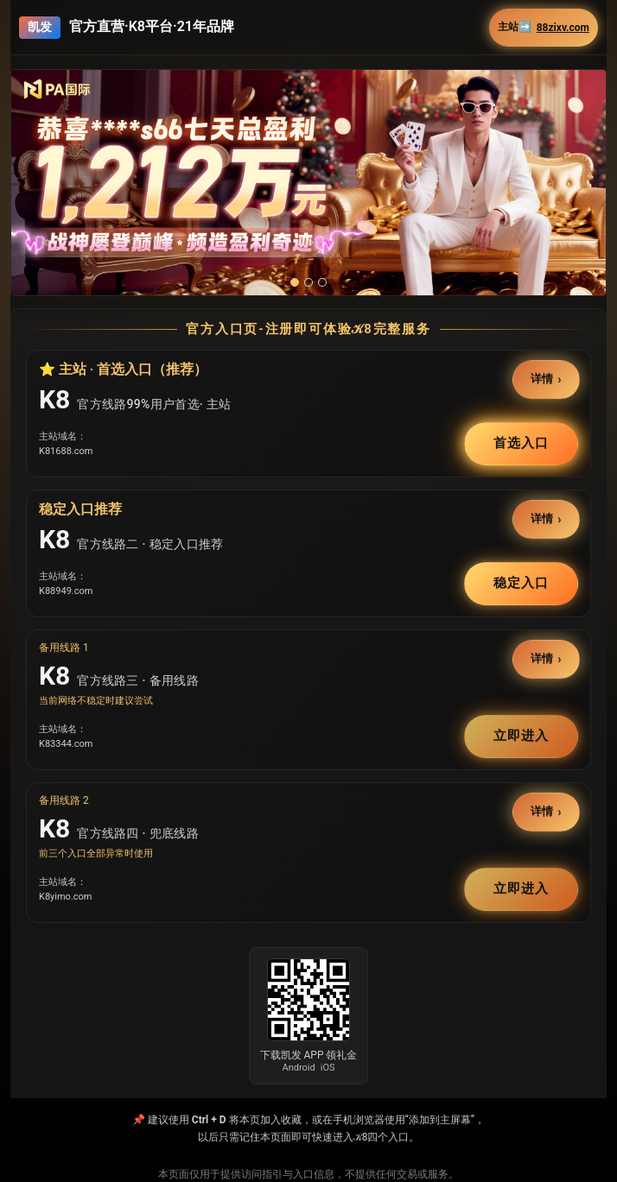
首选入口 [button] (521, 443)
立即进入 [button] (521, 735)
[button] (308, 182)
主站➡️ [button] (543, 27)
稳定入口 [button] (521, 583)
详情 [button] (543, 379)
